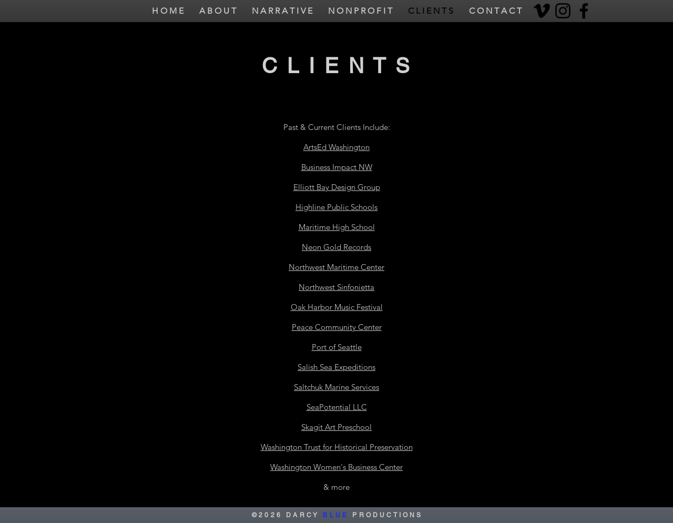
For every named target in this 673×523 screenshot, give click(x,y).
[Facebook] (584, 11)
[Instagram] (563, 11)
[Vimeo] (542, 11)
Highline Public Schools (336, 207)
